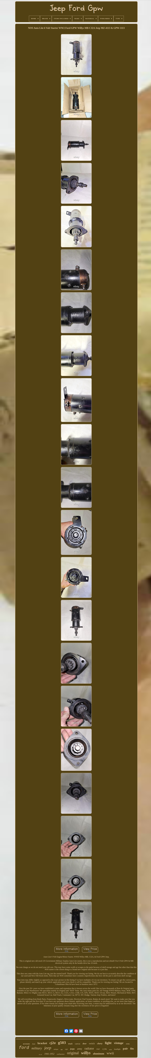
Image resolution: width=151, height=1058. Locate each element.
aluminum (98, 1053)
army (79, 1048)
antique (56, 1049)
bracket (42, 1043)
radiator (89, 1048)
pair (125, 1048)
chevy (99, 1043)
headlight (117, 1049)
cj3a (104, 1049)
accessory (26, 1044)
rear (98, 1049)
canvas (77, 1044)
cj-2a (110, 1049)
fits (132, 1048)
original (73, 1053)
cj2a (53, 1043)
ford (24, 1047)
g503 (62, 1042)
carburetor (61, 1054)
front (33, 1044)
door (84, 1043)
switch (92, 1043)
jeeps (72, 1049)
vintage (118, 1043)
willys (86, 1053)
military (36, 1048)
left (62, 1049)
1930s (128, 1044)
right (66, 1049)
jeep (47, 1048)
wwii (110, 1053)
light (108, 1043)
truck (70, 1044)
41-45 (40, 1054)
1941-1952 (49, 1054)
